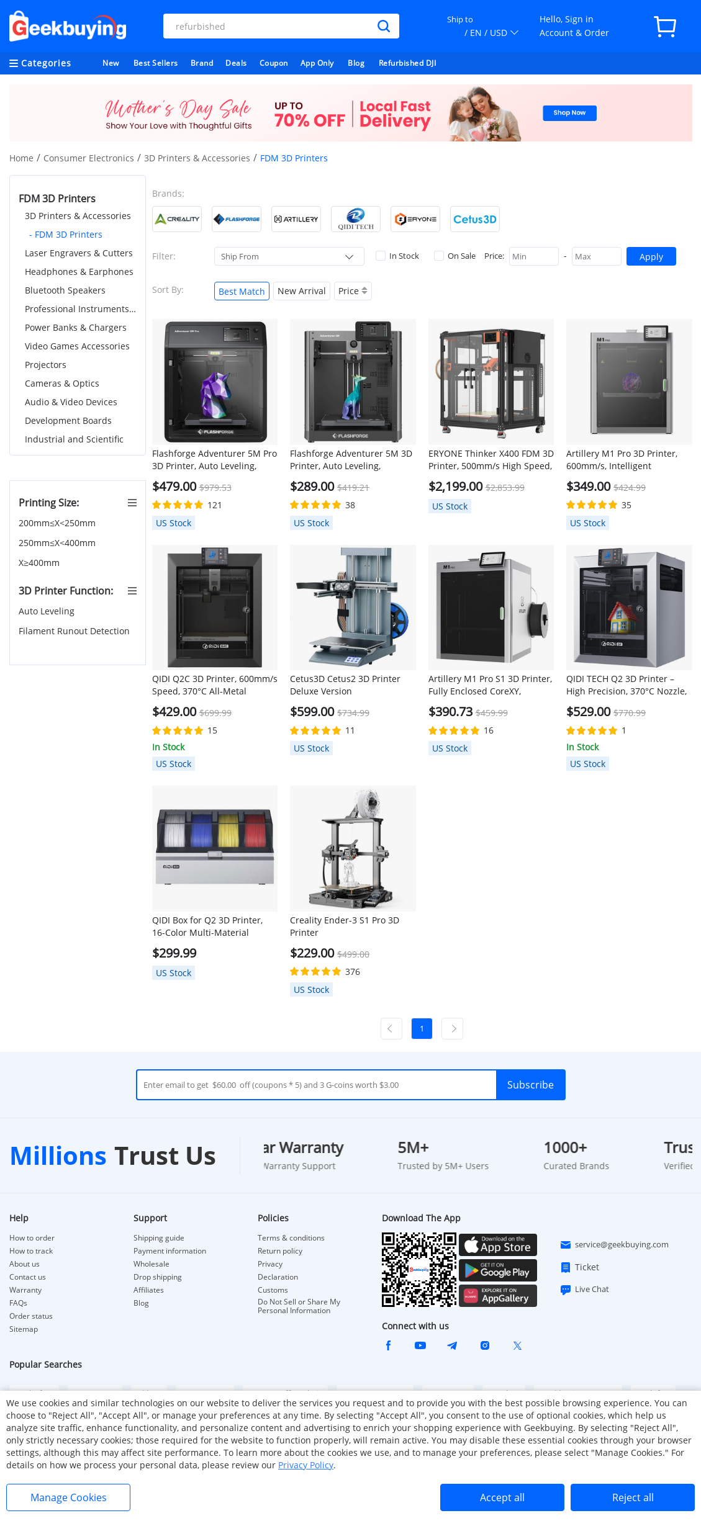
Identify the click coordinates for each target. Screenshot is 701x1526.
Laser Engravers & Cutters (79, 253)
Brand (202, 63)
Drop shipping (157, 1277)
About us (24, 1264)
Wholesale (151, 1264)
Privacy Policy (305, 1465)
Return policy (280, 1251)
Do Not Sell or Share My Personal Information (299, 1306)
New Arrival (302, 291)
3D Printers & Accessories (197, 158)
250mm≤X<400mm (58, 543)
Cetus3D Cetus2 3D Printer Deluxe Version (345, 685)
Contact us (27, 1277)
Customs (273, 1290)
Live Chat (584, 1289)
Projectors (45, 364)
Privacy (270, 1264)
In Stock (397, 255)
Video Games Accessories (77, 346)
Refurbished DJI (407, 63)
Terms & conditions (291, 1238)
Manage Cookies (68, 1497)
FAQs (18, 1303)
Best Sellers (155, 63)
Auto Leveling (48, 611)
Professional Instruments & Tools (81, 309)
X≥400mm (40, 562)
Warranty (25, 1290)
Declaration (278, 1277)
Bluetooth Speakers (65, 290)
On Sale (455, 255)
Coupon (274, 63)
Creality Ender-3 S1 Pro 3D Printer (344, 926)
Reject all (633, 1497)
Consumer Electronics (88, 158)
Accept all (502, 1497)
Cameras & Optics (62, 383)
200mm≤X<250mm (58, 523)
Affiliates (148, 1290)
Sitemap (23, 1329)
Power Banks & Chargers (76, 327)
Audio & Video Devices (71, 402)
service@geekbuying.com (614, 1245)
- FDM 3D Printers (65, 234)
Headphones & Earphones (79, 271)
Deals (236, 63)
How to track (31, 1251)
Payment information (169, 1251)
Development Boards (68, 420)
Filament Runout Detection (75, 631)
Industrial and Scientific (74, 439)
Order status (31, 1316)
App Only (317, 63)
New (110, 63)
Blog (356, 63)
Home (21, 158)
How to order (32, 1238)
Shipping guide (158, 1238)
